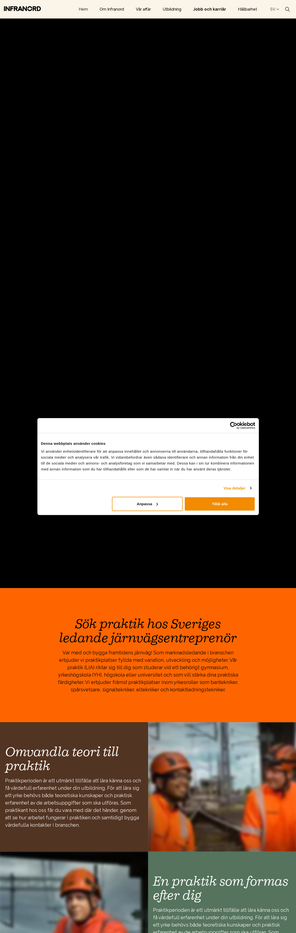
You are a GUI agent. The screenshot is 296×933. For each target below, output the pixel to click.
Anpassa (147, 504)
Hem (83, 9)
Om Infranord (112, 9)
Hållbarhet (247, 9)
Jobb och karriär (209, 9)
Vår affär (143, 9)
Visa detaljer (235, 488)
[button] (222, 787)
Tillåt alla (220, 504)
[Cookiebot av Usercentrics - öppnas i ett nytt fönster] (233, 425)
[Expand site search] (287, 9)
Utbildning (172, 9)
